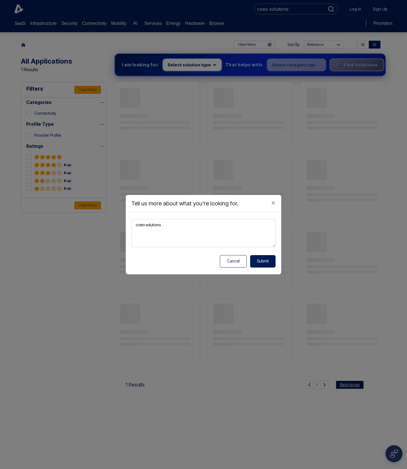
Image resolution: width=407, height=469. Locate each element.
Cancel (233, 261)
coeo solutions (203, 233)
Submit (263, 261)
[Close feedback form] (273, 202)
